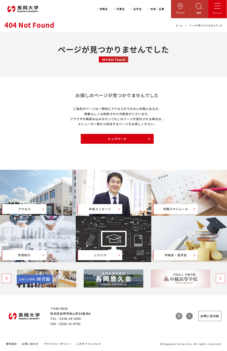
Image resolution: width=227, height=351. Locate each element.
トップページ (117, 139)
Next (220, 283)
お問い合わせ (30, 348)
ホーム (179, 25)
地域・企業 (157, 9)
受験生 (104, 9)
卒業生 (120, 9)
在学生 (137, 9)
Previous (6, 283)
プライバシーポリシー (57, 348)
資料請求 (11, 348)
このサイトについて (88, 348)
